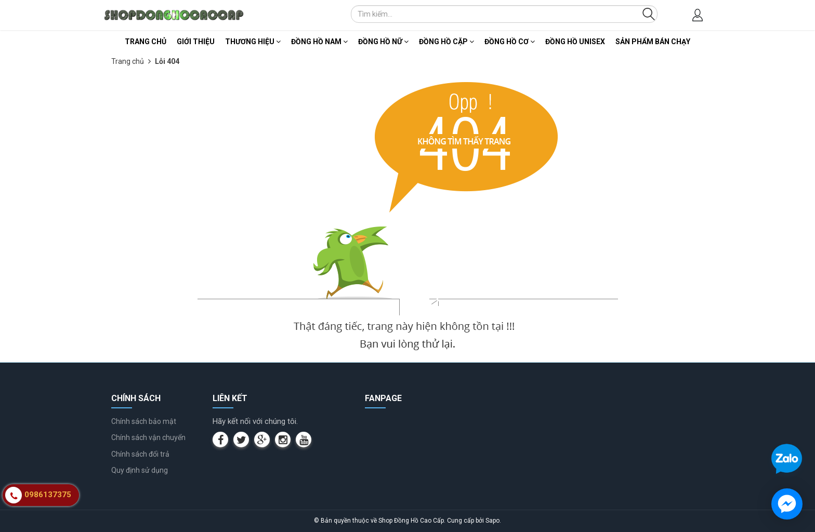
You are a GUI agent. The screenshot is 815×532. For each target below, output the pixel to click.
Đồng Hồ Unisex (575, 41)
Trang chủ (145, 41)
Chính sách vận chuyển (148, 437)
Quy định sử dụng (139, 470)
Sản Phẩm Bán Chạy (652, 41)
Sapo (492, 520)
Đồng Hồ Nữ (383, 41)
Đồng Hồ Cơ (509, 41)
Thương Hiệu (253, 41)
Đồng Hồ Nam (319, 41)
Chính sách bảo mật (143, 421)
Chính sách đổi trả (140, 454)
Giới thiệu (196, 41)
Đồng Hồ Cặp (446, 41)
